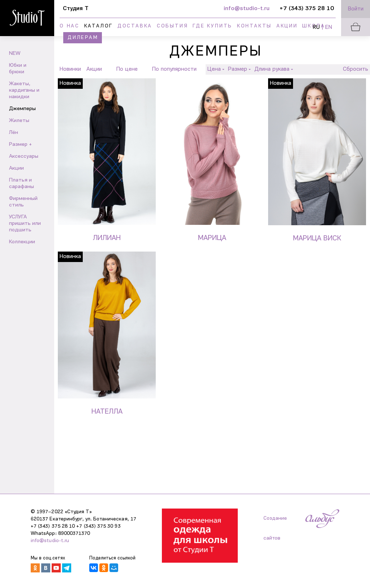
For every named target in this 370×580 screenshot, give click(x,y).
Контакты (254, 26)
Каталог (98, 26)
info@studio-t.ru (50, 541)
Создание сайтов (275, 522)
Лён (13, 132)
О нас (69, 26)
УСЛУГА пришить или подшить (25, 223)
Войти (355, 9)
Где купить (212, 26)
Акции (287, 26)
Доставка (134, 26)
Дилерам (83, 37)
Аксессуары (23, 156)
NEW (15, 53)
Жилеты (19, 120)
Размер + (20, 144)
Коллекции (22, 242)
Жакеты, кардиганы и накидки (24, 90)
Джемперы (22, 109)
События (172, 26)
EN (328, 27)
